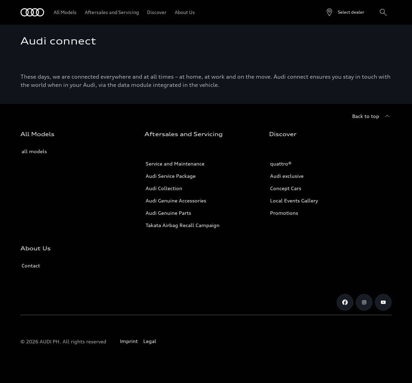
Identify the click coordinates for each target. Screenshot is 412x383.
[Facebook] (345, 302)
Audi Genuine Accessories (176, 200)
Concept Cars (285, 188)
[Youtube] (383, 302)
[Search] (383, 12)
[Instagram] (364, 302)
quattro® (281, 164)
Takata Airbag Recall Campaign (183, 225)
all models (34, 151)
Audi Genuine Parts (168, 213)
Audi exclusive (287, 176)
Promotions (284, 213)
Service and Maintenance (175, 164)
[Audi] (32, 12)
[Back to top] (371, 116)
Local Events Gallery (294, 200)
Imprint (129, 341)
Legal (149, 341)
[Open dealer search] (345, 12)
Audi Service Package (171, 176)
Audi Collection (164, 188)
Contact (31, 265)
